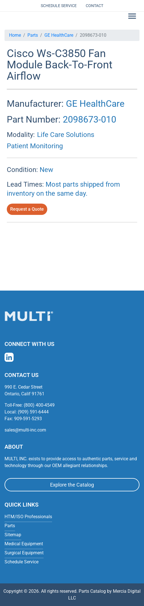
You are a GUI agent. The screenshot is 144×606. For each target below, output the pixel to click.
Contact (94, 5)
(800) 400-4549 (39, 405)
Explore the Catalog (72, 485)
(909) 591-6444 (33, 412)
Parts (32, 35)
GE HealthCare (58, 35)
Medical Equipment (24, 543)
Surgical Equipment (24, 552)
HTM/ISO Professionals (28, 516)
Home (15, 35)
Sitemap (13, 534)
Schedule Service (59, 5)
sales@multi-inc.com (25, 430)
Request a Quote (27, 209)
